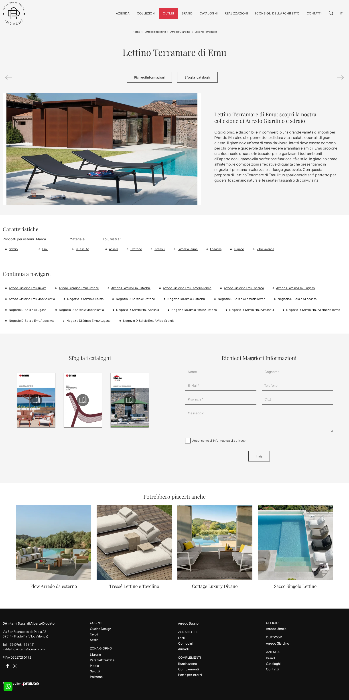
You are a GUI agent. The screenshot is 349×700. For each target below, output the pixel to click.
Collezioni (146, 13)
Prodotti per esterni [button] (18, 239)
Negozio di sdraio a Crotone (135, 299)
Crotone (136, 249)
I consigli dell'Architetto (277, 13)
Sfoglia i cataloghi (197, 77)
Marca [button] (41, 239)
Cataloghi (209, 13)
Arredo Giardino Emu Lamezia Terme (187, 288)
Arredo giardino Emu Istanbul (130, 288)
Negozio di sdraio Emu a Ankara (137, 310)
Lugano (239, 249)
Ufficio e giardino (155, 31)
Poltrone (96, 677)
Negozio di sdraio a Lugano (28, 310)
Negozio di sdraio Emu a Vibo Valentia (148, 320)
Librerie (95, 654)
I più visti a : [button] (112, 239)
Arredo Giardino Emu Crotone (79, 288)
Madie (94, 666)
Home (136, 31)
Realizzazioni (236, 13)
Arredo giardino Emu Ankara (27, 288)
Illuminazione (187, 664)
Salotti (95, 671)
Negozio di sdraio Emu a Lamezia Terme (313, 310)
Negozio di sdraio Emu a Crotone (194, 310)
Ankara (113, 249)
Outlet (168, 13)
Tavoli (94, 634)
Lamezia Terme (188, 249)
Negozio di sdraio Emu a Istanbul (251, 310)
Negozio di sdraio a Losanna (297, 299)
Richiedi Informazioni (149, 77)
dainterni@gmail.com (29, 649)
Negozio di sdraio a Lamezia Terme (241, 299)
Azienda (123, 13)
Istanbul (159, 249)
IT (341, 13)
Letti (181, 638)
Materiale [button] (77, 239)
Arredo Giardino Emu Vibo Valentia (32, 299)
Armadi (183, 649)
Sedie (94, 640)
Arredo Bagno (188, 623)
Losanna (215, 249)
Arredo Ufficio (276, 629)
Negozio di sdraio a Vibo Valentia (81, 310)
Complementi (188, 669)
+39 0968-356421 (21, 644)
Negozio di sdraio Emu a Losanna (31, 320)
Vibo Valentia (265, 249)
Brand (187, 13)
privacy (240, 440)
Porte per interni (190, 675)
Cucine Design (100, 629)
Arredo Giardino (180, 31)
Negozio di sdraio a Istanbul (186, 299)
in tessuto (82, 249)
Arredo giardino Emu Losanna (244, 288)
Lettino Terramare (206, 31)
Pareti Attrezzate (102, 660)
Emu (45, 249)
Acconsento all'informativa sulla (219, 440)
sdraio (13, 249)
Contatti (314, 13)
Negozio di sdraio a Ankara (85, 299)
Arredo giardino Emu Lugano (295, 288)
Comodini (185, 643)
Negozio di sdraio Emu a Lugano (89, 320)
